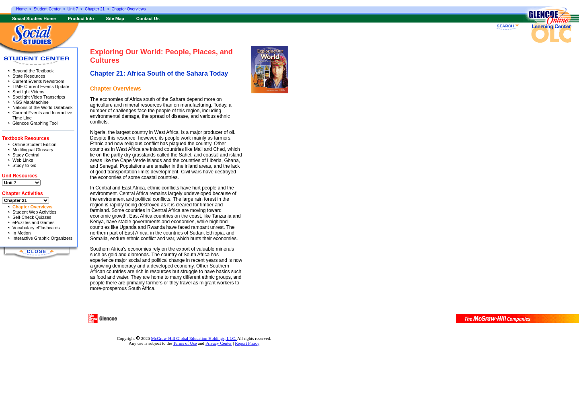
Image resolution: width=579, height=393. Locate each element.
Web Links (22, 160)
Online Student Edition (34, 144)
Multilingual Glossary (32, 149)
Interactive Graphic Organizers (42, 238)
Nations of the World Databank (42, 107)
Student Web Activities (34, 212)
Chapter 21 (95, 9)
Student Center (47, 9)
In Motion (21, 232)
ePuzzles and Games (33, 222)
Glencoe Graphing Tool (34, 123)
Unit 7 (73, 9)
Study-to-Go (24, 165)
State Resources (28, 76)
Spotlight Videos (28, 91)
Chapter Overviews (32, 206)
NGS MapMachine (30, 102)
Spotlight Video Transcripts (38, 97)
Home (21, 9)
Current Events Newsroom (38, 81)
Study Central (25, 154)
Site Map (115, 18)
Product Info (81, 18)
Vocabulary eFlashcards (36, 227)
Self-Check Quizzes (31, 217)
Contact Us (148, 18)
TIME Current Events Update (40, 86)
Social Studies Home (34, 18)
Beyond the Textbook (33, 70)
